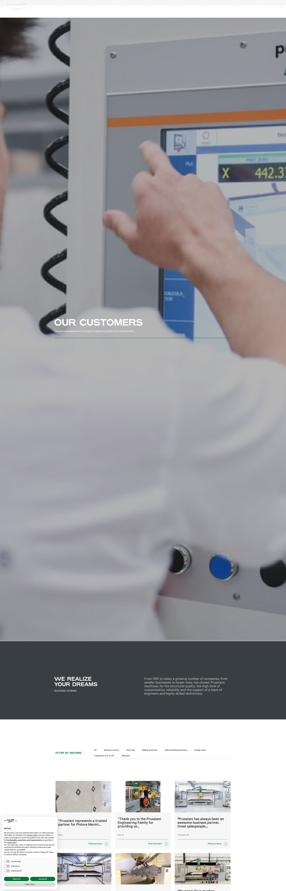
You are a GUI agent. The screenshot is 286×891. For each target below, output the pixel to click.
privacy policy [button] (32, 835)
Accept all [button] (43, 879)
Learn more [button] (29, 884)
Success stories (65, 695)
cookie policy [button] (12, 842)
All (95, 753)
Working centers (111, 753)
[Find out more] (107, 847)
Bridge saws (200, 753)
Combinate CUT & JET (104, 759)
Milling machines (149, 753)
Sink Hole (130, 753)
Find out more (95, 847)
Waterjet (126, 759)
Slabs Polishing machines (176, 753)
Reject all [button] (16, 879)
